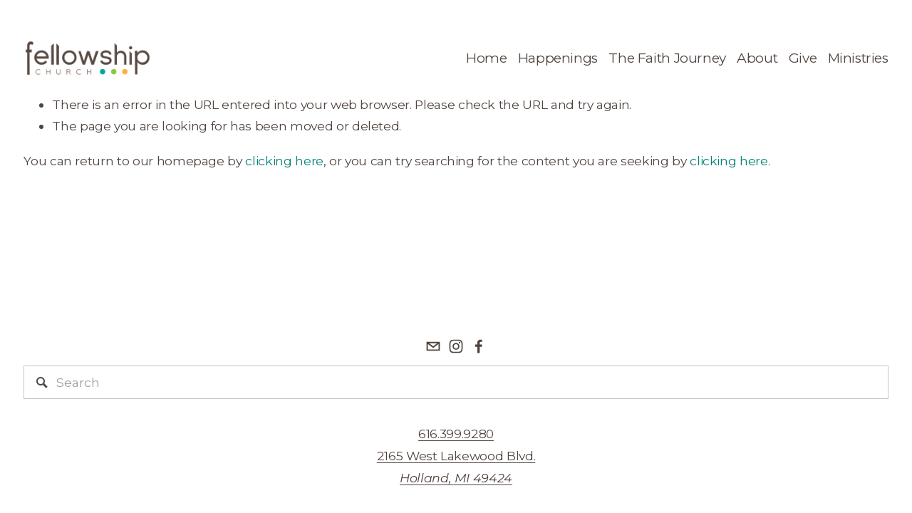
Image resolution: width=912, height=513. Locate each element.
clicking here (284, 160)
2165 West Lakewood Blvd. (456, 466)
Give (803, 58)
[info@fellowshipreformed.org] (433, 346)
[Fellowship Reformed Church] (456, 346)
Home (486, 58)
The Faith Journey (667, 58)
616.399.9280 (456, 433)
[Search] (456, 382)
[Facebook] (479, 346)
